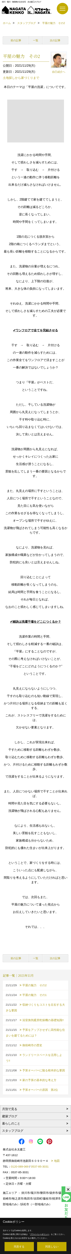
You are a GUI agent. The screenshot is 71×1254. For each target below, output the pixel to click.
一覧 (35, 40)
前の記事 (16, 40)
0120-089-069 (20, 1166)
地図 (57, 1160)
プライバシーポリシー (39, 1234)
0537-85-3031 (39, 1166)
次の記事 (55, 40)
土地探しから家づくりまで (21, 77)
